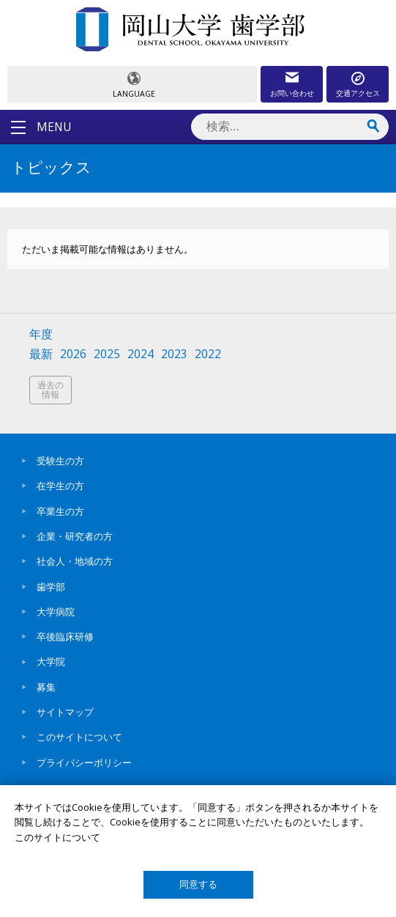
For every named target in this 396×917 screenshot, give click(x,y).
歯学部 (51, 586)
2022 (208, 354)
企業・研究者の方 (75, 536)
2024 (140, 354)
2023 (174, 354)
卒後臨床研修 (65, 636)
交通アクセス (358, 93)
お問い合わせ (292, 93)
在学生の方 (60, 485)
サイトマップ (65, 712)
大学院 (51, 661)
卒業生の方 (60, 511)
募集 (46, 687)
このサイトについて (79, 736)
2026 (73, 354)
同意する (198, 884)
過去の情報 (50, 390)
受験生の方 (60, 460)
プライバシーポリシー (84, 762)
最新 (41, 354)
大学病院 (56, 611)
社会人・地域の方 (75, 561)
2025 (107, 354)
